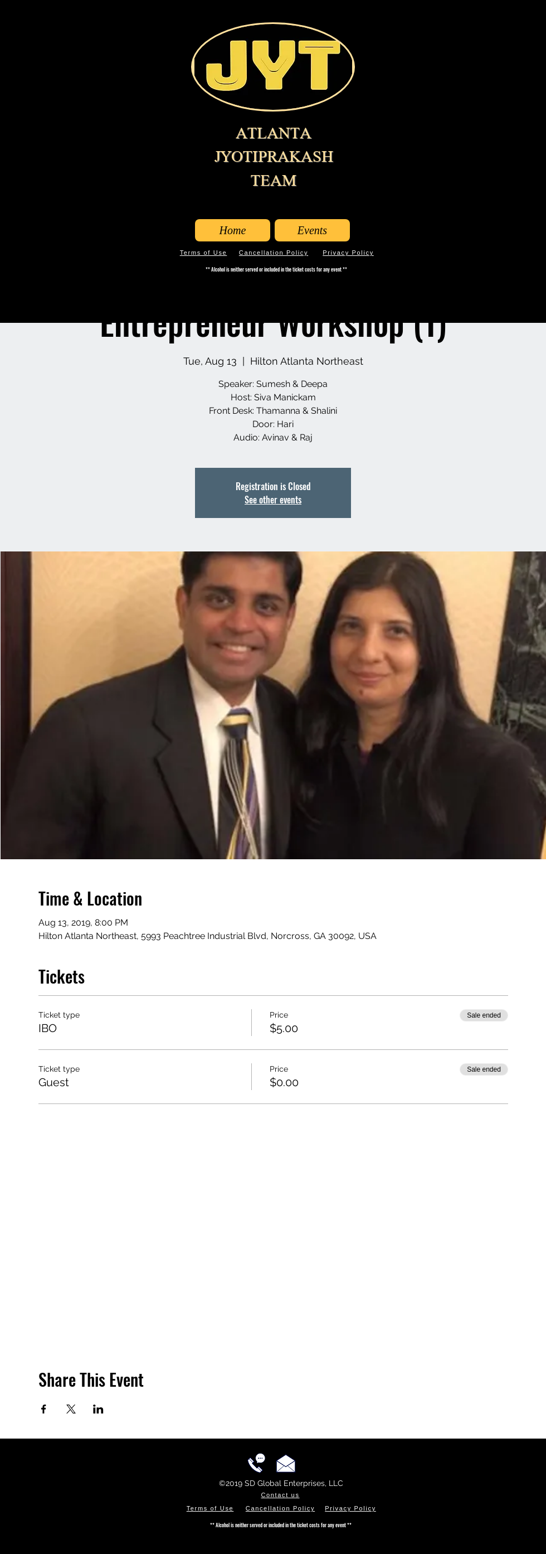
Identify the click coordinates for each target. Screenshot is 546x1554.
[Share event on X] (71, 1409)
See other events (273, 499)
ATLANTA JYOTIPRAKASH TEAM (273, 156)
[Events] (312, 230)
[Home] (232, 230)
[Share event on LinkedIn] (98, 1409)
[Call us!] (256, 1463)
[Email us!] (286, 1463)
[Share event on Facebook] (43, 1409)
